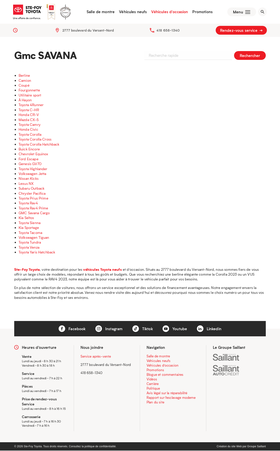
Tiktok (142, 329)
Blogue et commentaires (165, 375)
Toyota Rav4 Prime (33, 208)
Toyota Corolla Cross (35, 139)
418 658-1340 (168, 31)
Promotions (202, 12)
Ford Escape (28, 159)
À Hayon (25, 100)
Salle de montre (100, 12)
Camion (25, 80)
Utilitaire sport (30, 95)
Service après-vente (95, 357)
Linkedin (209, 329)
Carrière (153, 384)
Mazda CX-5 (29, 120)
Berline (24, 75)
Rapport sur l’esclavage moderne (171, 398)
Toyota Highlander (33, 169)
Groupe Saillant (256, 446)
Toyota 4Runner (31, 105)
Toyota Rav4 (28, 203)
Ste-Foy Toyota (27, 269)
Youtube (175, 329)
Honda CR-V (29, 115)
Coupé (24, 85)
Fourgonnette (29, 90)
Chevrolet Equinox (33, 154)
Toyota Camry (29, 125)
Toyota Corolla (30, 134)
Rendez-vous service (241, 30)
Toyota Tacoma (30, 233)
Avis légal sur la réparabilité (167, 393)
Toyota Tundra (30, 243)
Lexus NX (26, 184)
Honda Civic (28, 130)
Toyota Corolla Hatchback (39, 144)
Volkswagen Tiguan (34, 237)
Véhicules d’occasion (169, 12)
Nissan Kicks (28, 179)
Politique (153, 389)
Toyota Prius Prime (33, 198)
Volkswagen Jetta (32, 174)
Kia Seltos (26, 218)
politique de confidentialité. (100, 446)
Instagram (109, 329)
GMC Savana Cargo (34, 213)
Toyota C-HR (29, 110)
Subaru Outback (31, 188)
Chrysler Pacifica (32, 193)
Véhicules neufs (132, 12)
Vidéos (152, 380)
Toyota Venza (29, 247)
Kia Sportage (29, 228)
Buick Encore (29, 149)
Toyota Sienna (29, 223)
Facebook (72, 329)
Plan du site (155, 403)
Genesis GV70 (30, 164)
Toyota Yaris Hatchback (37, 252)
